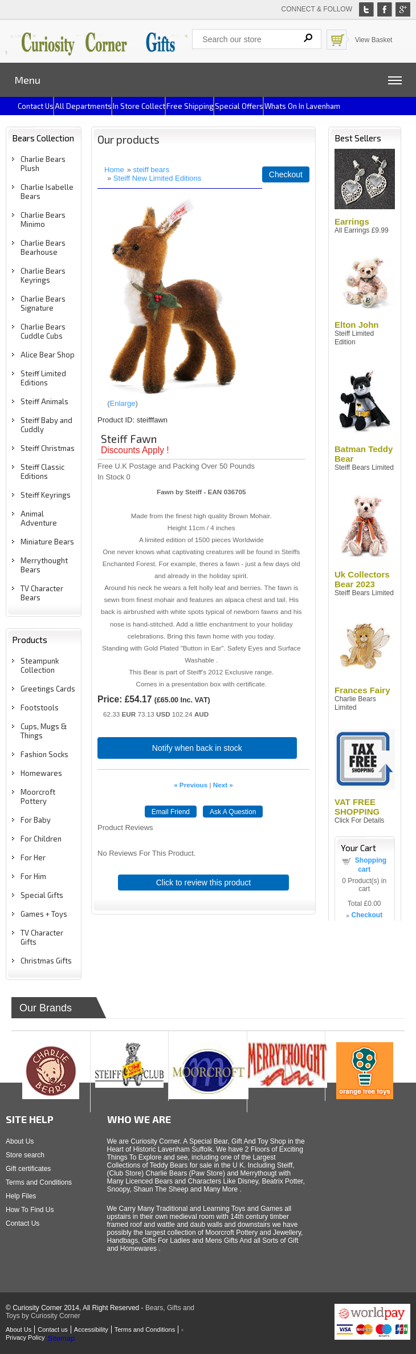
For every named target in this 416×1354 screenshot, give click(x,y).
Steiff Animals (44, 401)
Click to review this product (203, 882)
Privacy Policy (25, 1337)
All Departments (83, 106)
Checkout (286, 174)
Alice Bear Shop (48, 354)
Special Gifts (42, 895)
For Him (33, 876)
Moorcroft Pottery (38, 796)
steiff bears (151, 169)
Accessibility (91, 1329)
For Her (33, 857)
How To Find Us (30, 1210)
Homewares (41, 773)
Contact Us (22, 1223)
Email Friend (171, 812)
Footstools (40, 707)
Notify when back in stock (197, 748)
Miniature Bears (47, 541)
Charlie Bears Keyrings (43, 275)
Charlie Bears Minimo (43, 219)
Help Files (21, 1196)
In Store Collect (139, 106)
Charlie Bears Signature (43, 303)
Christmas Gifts (46, 960)
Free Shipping (190, 106)
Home (114, 169)
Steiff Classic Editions (42, 471)
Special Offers (239, 106)
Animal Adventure (39, 518)
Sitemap (61, 1338)
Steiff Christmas (48, 448)
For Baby (36, 819)
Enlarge (123, 403)
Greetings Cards (48, 688)
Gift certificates (28, 1169)
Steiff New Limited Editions (157, 178)
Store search (25, 1155)
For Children (41, 838)
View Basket (374, 40)
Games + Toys (44, 913)
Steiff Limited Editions (43, 378)
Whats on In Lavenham (302, 106)
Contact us (36, 106)
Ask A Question (233, 812)
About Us (20, 1141)
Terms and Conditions (39, 1182)
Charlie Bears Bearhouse (43, 247)
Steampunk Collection (40, 665)
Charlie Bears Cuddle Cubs (43, 331)
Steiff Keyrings (46, 494)
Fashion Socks (44, 754)
